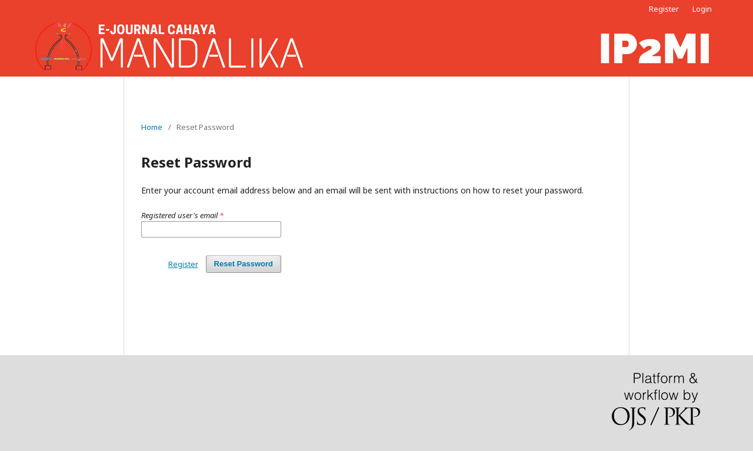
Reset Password (243, 263)
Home (151, 127)
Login (702, 9)
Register (664, 9)
